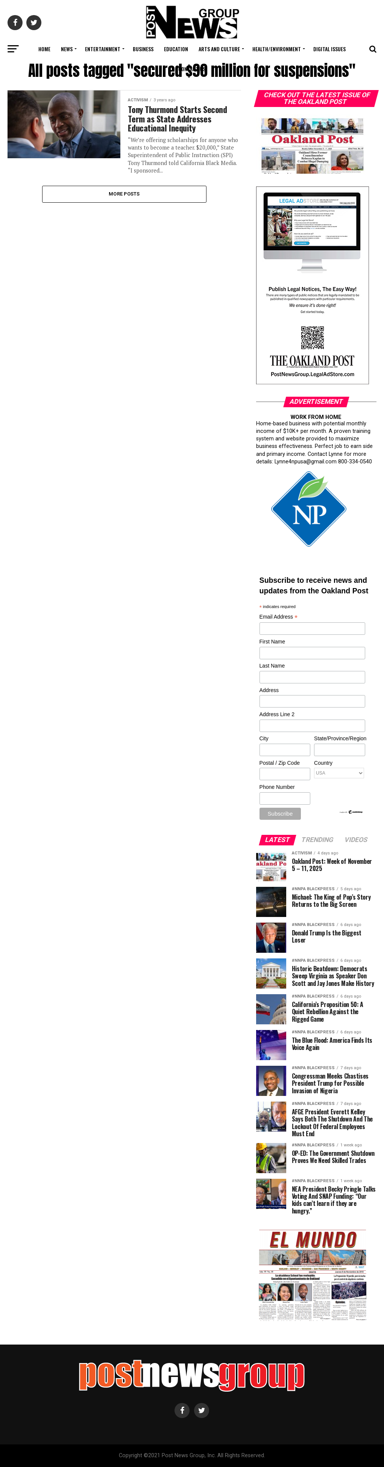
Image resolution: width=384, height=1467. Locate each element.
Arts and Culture (219, 49)
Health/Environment (276, 49)
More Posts (124, 194)
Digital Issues (329, 49)
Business (143, 49)
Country (323, 763)
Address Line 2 (277, 714)
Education (176, 49)
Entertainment (102, 49)
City (264, 738)
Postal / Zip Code (280, 763)
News (67, 49)
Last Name (272, 666)
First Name (272, 642)
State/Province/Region (339, 738)
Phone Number (277, 787)
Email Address (279, 617)
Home (44, 49)
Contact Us (191, 69)
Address (269, 690)
